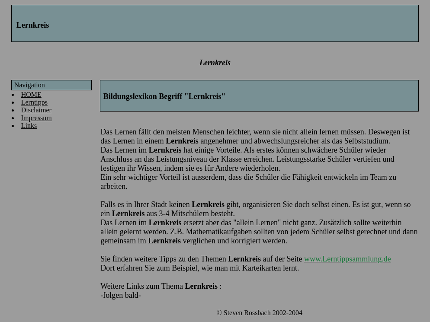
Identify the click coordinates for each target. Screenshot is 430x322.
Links (29, 125)
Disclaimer (36, 110)
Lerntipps (34, 102)
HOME (31, 94)
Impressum (36, 117)
